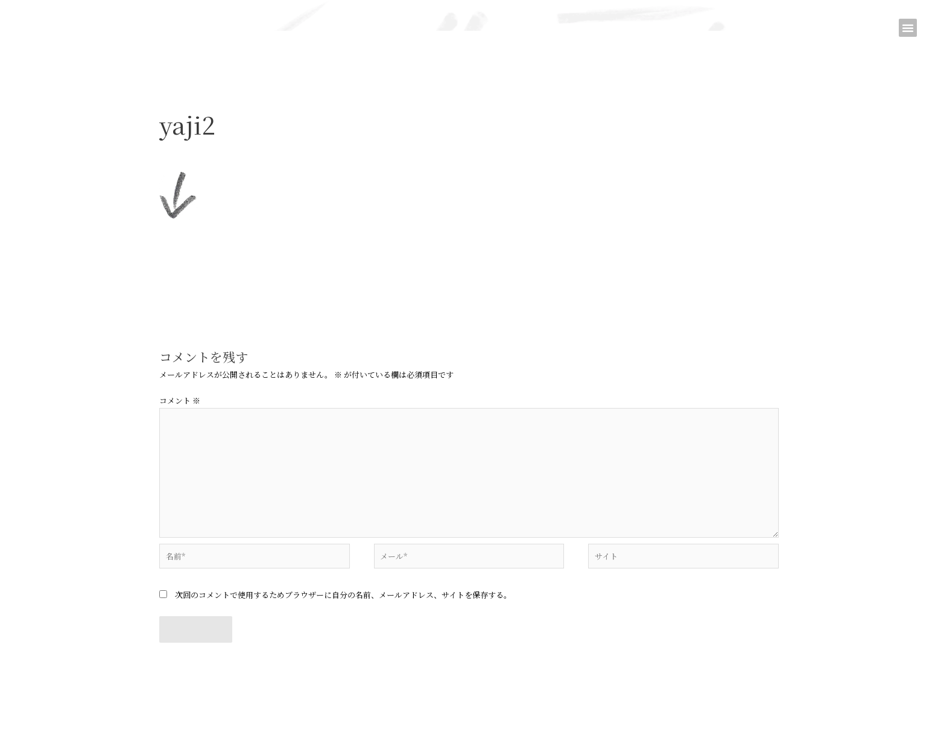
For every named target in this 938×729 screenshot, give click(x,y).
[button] (908, 28)
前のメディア (137, 288)
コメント (179, 400)
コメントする (182, 148)
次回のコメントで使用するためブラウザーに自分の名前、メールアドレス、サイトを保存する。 (343, 594)
